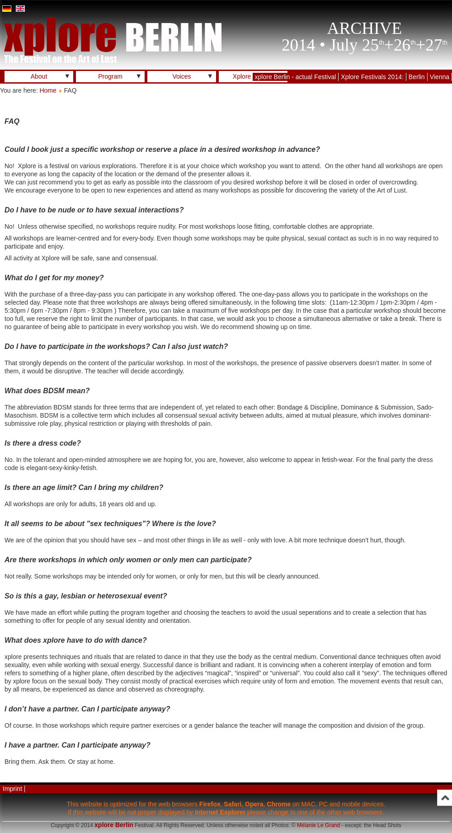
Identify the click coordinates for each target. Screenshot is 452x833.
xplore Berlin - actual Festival (295, 76)
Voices (181, 76)
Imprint (12, 788)
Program (110, 76)
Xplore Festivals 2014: (372, 76)
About (39, 76)
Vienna (439, 76)
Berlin (417, 76)
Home (47, 90)
